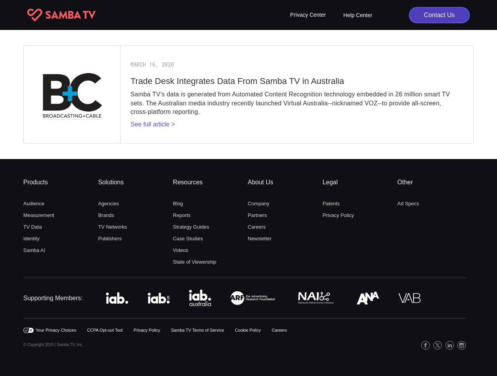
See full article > (152, 124)
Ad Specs (408, 203)
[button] (307, 15)
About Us (260, 182)
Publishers (110, 238)
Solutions (111, 182)
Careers (257, 227)
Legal (330, 182)
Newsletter (259, 238)
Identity (31, 238)
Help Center (357, 15)
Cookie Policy (248, 330)
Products (35, 182)
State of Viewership (194, 262)
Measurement (38, 215)
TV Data (32, 227)
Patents (331, 203)
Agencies (108, 203)
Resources (187, 182)
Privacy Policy (338, 215)
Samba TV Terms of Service (197, 330)
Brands (106, 215)
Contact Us (439, 15)
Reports (182, 215)
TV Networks (112, 227)
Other (405, 182)
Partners (257, 215)
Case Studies (188, 238)
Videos (180, 250)
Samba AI (34, 250)
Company (258, 203)
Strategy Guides (191, 227)
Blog (178, 203)
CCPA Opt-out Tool (105, 330)
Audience (33, 203)
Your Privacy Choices (56, 330)
